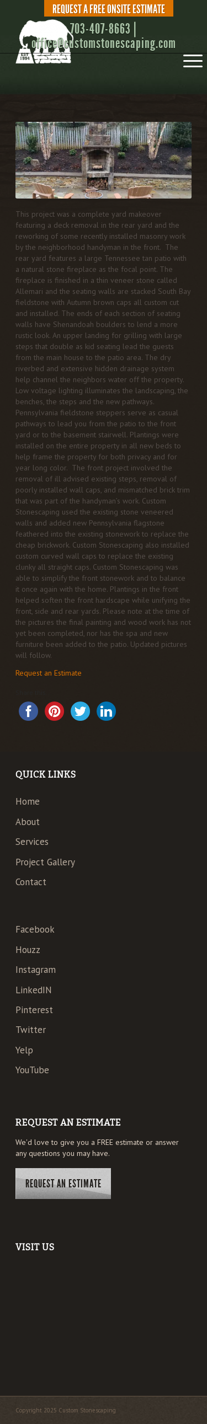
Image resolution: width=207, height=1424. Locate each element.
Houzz (27, 950)
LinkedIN (33, 990)
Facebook (35, 929)
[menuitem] (106, 9)
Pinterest (34, 1010)
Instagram (35, 969)
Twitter (30, 1030)
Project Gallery (45, 862)
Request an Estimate (48, 673)
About (27, 822)
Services (32, 842)
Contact (30, 882)
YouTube (32, 1070)
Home (27, 801)
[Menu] (187, 57)
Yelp (24, 1050)
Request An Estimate (63, 1183)
